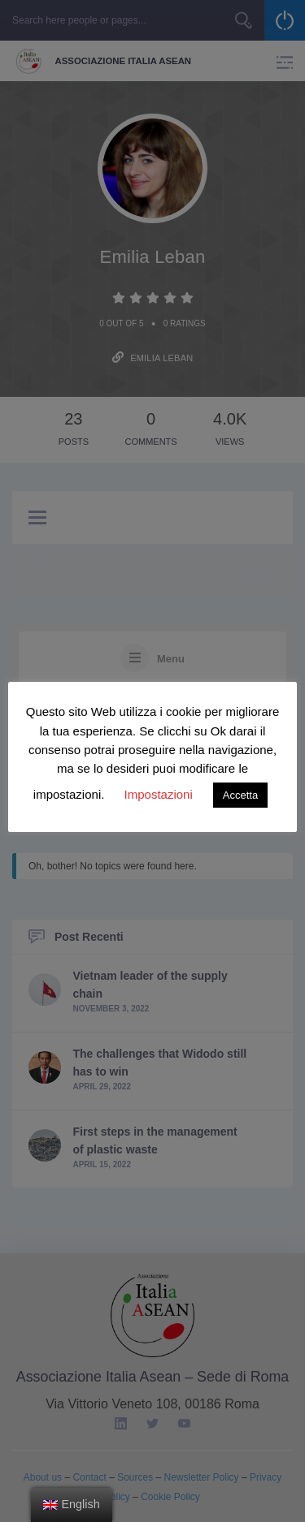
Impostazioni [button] (158, 794)
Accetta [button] (240, 795)
